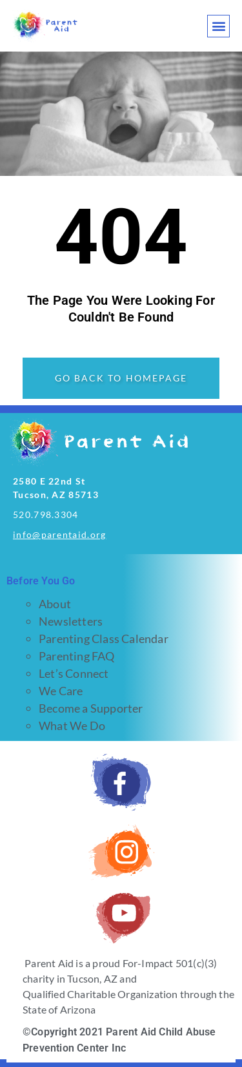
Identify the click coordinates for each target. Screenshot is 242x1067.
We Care (61, 691)
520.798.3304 (46, 514)
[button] (218, 26)
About (55, 604)
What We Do (72, 725)
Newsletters (71, 621)
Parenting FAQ (77, 656)
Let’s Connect (74, 673)
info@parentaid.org (59, 534)
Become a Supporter (91, 708)
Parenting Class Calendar (103, 638)
